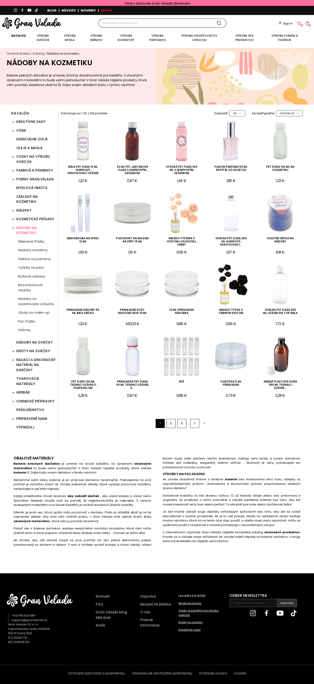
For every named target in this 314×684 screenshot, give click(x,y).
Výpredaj (25, 427)
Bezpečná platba (155, 604)
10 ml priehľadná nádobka (181, 311)
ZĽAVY (106, 10)
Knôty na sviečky (33, 351)
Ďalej (204, 423)
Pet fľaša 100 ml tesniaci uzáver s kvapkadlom (83, 385)
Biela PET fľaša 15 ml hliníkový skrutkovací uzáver (82, 170)
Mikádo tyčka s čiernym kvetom (231, 311)
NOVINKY (88, 10)
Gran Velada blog (111, 612)
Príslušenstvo (30, 409)
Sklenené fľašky (31, 241)
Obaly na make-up (34, 312)
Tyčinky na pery (31, 267)
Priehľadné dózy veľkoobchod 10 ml (132, 311)
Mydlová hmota (32, 187)
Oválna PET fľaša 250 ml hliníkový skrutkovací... (231, 241)
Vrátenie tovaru (213, 673)
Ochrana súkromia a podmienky (96, 673)
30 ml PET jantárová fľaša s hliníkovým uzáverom (132, 170)
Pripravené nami (31, 418)
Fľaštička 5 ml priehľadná (231, 383)
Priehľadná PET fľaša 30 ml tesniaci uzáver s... (132, 385)
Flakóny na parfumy (34, 258)
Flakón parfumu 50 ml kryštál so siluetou (230, 168)
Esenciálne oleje (32, 139)
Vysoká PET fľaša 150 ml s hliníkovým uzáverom (181, 170)
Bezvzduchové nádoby (30, 287)
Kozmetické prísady (35, 219)
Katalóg (20, 114)
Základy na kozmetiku (27, 199)
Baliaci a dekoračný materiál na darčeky (36, 364)
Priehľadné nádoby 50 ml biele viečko (83, 311)
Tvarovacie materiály (27, 381)
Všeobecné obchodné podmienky (162, 673)
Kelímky (24, 330)
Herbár (23, 392)
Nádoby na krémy (33, 250)
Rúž (181, 381)
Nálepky (23, 210)
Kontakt (103, 596)
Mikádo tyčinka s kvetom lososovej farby (181, 241)
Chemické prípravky (35, 401)
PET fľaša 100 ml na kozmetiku (280, 168)
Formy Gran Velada (35, 179)
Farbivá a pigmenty (34, 170)
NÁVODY (69, 10)
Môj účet (103, 617)
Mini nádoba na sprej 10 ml (83, 240)
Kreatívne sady (31, 121)
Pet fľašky (26, 321)
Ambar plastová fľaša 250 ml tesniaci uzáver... (280, 385)
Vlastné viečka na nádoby (280, 240)
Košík (100, 625)
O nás (145, 612)
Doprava (148, 596)
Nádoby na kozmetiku (26, 230)
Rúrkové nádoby (31, 276)
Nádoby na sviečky (34, 342)
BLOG (52, 10)
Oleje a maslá (29, 148)
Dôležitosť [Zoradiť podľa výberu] (289, 113)
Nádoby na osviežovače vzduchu (36, 301)
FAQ (99, 604)
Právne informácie (149, 622)
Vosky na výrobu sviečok (33, 159)
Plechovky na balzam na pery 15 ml (132, 240)
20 (237, 113)
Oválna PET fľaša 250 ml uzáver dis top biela (280, 311)
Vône (21, 130)
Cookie (240, 673)
